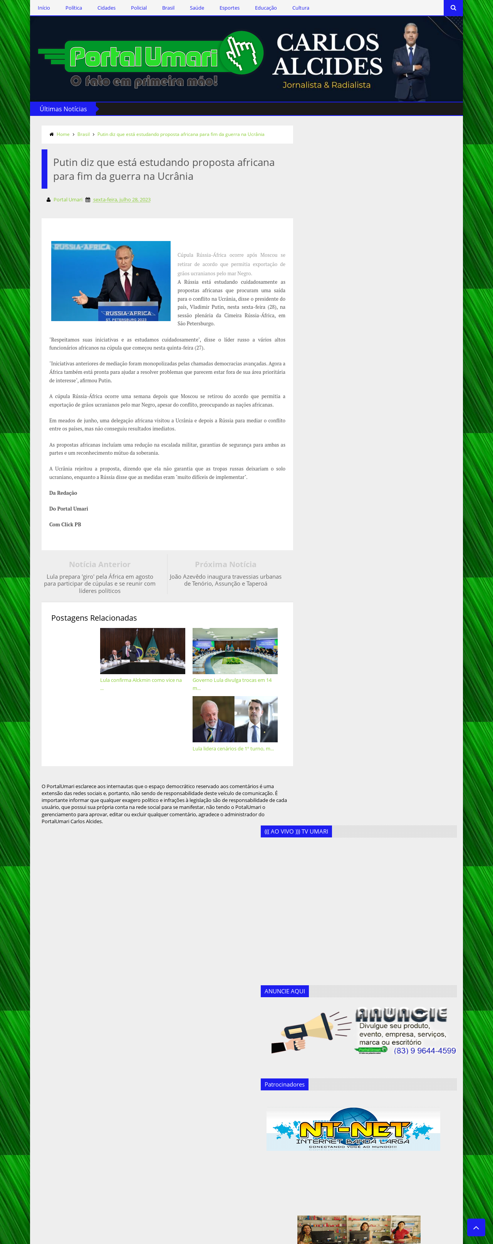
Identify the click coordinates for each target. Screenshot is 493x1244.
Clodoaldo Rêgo (164, 1089)
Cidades (92, 7)
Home (48, 133)
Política (59, 7)
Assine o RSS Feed (68, 1109)
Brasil (154, 7)
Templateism (133, 1236)
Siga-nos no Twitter (69, 1086)
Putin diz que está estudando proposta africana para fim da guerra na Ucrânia (166, 133)
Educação (251, 7)
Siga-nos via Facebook (73, 1064)
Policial (124, 7)
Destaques (158, 1114)
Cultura (286, 7)
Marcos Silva (160, 1177)
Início (29, 7)
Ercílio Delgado (162, 1139)
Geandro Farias (163, 1164)
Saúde (182, 7)
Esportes (215, 7)
